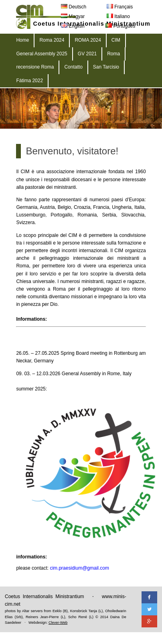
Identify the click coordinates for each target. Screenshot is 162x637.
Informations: (31, 319)
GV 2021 (87, 54)
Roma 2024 (51, 40)
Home (22, 40)
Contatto (73, 67)
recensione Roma (35, 67)
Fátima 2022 (29, 80)
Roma (113, 54)
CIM (115, 40)
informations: (31, 557)
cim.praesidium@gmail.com (79, 568)
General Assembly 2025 (41, 54)
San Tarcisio (106, 67)
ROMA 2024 (88, 40)
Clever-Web (58, 623)
